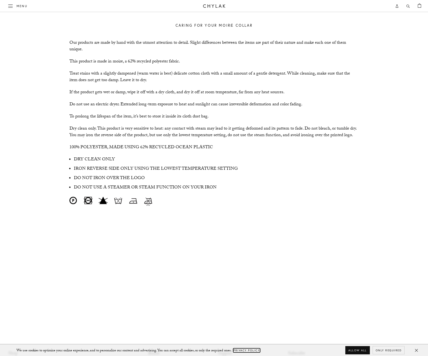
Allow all (357, 350)
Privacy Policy (246, 350)
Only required (389, 350)
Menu (18, 5)
